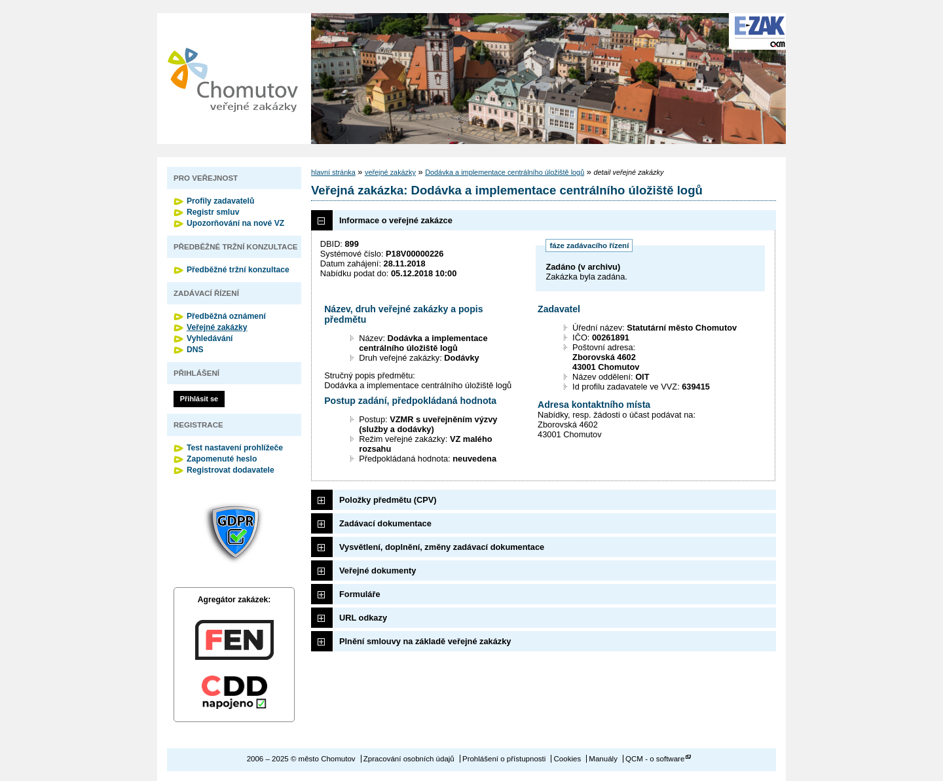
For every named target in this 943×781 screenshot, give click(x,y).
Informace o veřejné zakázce (396, 220)
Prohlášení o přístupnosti (503, 759)
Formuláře (359, 594)
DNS (195, 349)
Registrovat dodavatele (230, 470)
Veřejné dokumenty (377, 570)
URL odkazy (363, 618)
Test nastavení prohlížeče (235, 447)
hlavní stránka (333, 172)
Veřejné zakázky (217, 327)
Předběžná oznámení (226, 316)
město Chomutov (232, 78)
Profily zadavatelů (220, 201)
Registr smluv (213, 212)
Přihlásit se (199, 399)
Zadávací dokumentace (385, 523)
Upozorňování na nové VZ (235, 223)
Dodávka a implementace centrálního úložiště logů (504, 172)
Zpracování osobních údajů (408, 759)
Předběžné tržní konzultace (238, 269)
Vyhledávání (210, 338)
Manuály (603, 759)
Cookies (568, 759)
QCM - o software (654, 759)
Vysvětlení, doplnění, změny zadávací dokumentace (441, 547)
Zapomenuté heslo (222, 458)
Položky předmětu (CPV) (388, 500)
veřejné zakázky (390, 172)
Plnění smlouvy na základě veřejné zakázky (425, 641)
